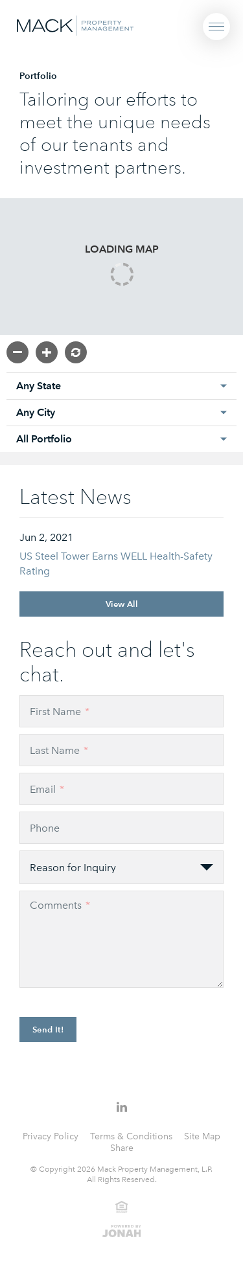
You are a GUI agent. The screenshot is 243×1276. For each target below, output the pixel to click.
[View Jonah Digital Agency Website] (121, 1230)
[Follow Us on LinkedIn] (122, 1107)
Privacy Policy (50, 1136)
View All (121, 604)
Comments (60, 905)
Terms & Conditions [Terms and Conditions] (131, 1136)
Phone (45, 828)
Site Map (202, 1136)
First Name (59, 711)
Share (121, 1148)
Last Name (59, 750)
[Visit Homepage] (75, 24)
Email (47, 789)
